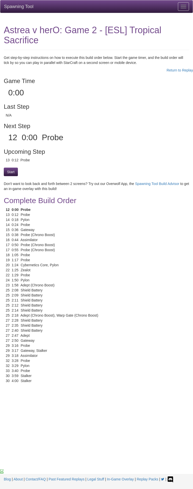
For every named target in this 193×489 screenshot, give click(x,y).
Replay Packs (147, 479)
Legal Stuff (95, 479)
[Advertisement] (96, 431)
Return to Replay (180, 70)
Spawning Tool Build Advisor (157, 184)
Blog (7, 479)
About (18, 479)
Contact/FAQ (36, 479)
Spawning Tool (18, 6)
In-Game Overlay (120, 479)
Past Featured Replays (66, 479)
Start (11, 172)
